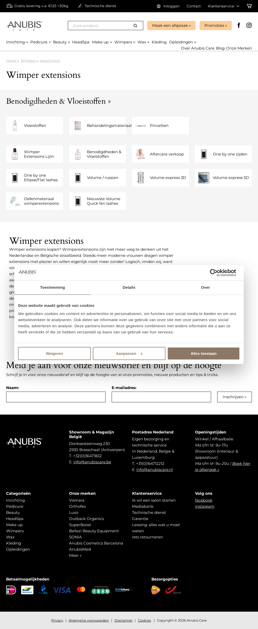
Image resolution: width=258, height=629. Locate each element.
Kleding (13, 543)
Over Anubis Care (197, 48)
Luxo (73, 512)
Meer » (75, 555)
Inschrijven (233, 396)
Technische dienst (149, 512)
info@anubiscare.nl (154, 469)
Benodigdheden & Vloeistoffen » (58, 101)
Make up (14, 524)
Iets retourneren (147, 537)
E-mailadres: (124, 387)
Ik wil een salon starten (154, 500)
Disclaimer (123, 620)
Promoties (214, 25)
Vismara (76, 500)
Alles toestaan (204, 353)
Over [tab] (205, 287)
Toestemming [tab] (52, 287)
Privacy (57, 620)
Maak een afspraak (170, 25)
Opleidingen (18, 549)
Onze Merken (239, 48)
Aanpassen (129, 353)
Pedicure (14, 506)
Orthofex (77, 506)
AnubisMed (80, 549)
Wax (10, 537)
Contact (194, 6)
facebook (203, 500)
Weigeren (54, 353)
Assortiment (50, 60)
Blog (220, 48)
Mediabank (142, 506)
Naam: (12, 387)
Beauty (13, 512)
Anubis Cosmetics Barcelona (96, 543)
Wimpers (28, 60)
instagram (204, 506)
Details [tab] (129, 287)
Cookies (144, 620)
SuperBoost (80, 524)
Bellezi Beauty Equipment (94, 530)
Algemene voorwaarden (89, 620)
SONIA (75, 537)
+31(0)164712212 (150, 463)
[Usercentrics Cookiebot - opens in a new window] (217, 272)
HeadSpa (14, 518)
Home (11, 60)
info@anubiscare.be (92, 461)
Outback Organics (86, 518)
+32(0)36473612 (87, 455)
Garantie (140, 518)
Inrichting (15, 500)
